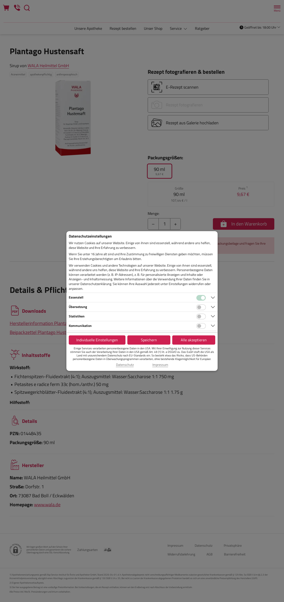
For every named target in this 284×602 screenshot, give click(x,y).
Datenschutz (125, 365)
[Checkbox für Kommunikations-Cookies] (201, 326)
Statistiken (77, 316)
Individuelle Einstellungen (97, 340)
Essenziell (76, 297)
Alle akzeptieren (194, 340)
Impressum (160, 365)
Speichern (149, 340)
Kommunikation (80, 325)
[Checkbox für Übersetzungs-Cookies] (201, 307)
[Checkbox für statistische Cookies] (201, 316)
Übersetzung (78, 306)
